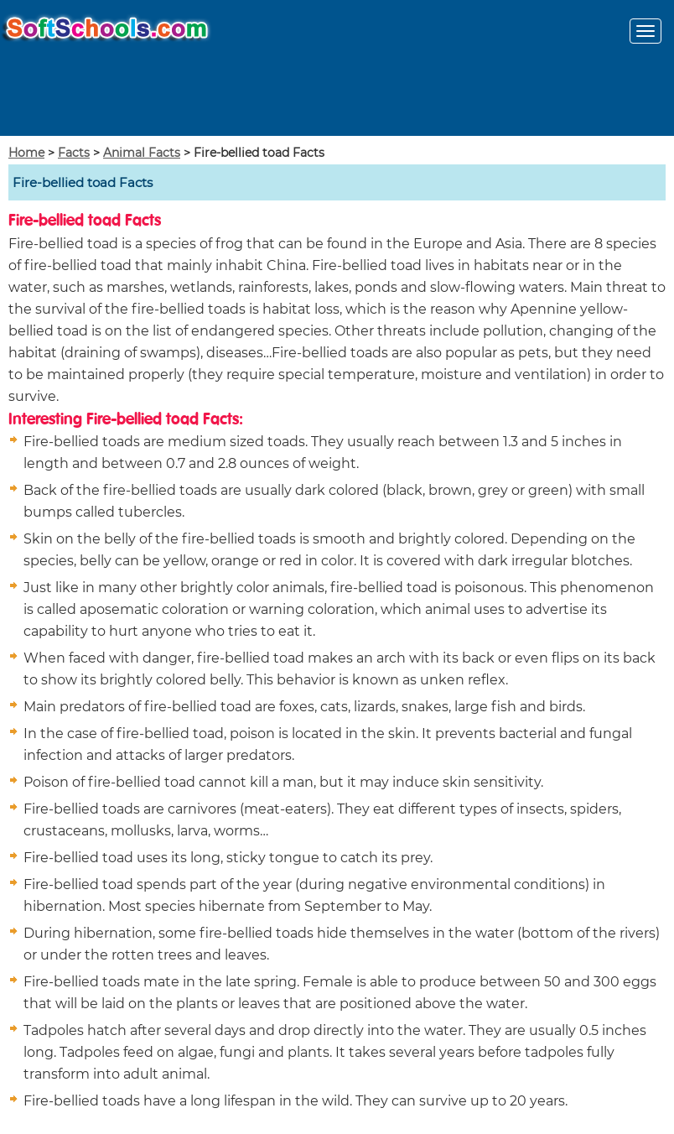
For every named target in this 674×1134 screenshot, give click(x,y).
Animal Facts (141, 152)
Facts (74, 152)
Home (26, 152)
